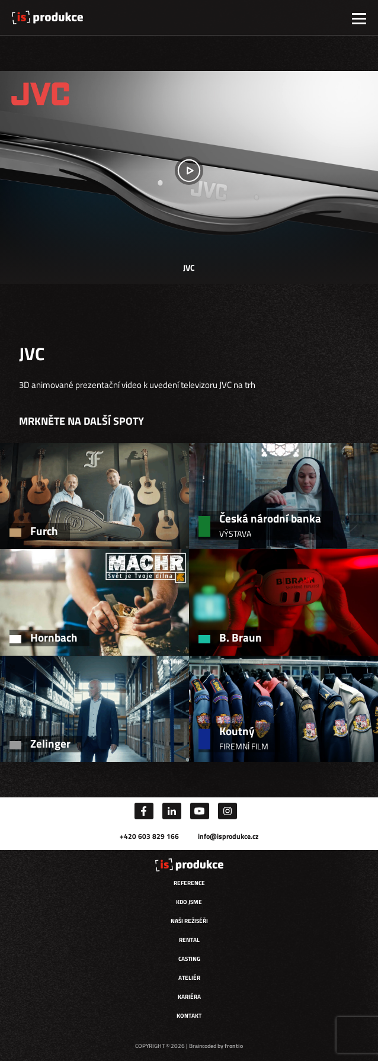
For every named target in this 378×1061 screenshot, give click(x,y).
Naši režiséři (189, 920)
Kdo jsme (189, 901)
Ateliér (189, 977)
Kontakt (189, 1015)
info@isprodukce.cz (228, 836)
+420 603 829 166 (149, 836)
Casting (189, 958)
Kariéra (189, 996)
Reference (189, 883)
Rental (189, 939)
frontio (234, 1045)
